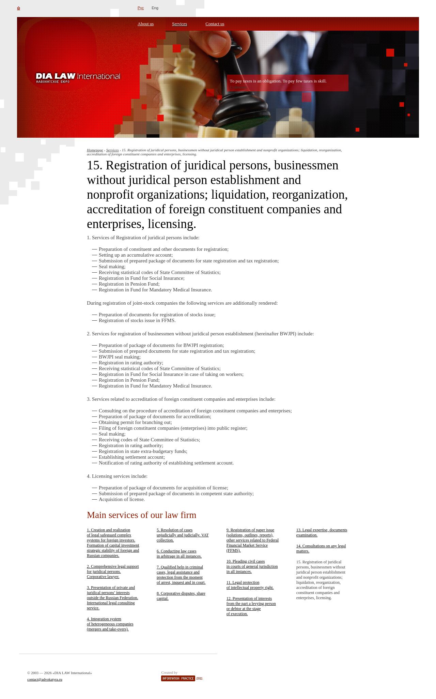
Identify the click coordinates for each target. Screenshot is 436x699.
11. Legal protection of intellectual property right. (250, 585)
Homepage (95, 150)
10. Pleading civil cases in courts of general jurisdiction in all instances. (252, 566)
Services (179, 23)
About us (146, 23)
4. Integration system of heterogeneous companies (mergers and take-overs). (110, 624)
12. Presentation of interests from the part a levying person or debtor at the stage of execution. (251, 606)
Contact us (214, 23)
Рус (141, 8)
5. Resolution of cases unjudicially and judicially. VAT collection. (183, 535)
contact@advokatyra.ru (44, 679)
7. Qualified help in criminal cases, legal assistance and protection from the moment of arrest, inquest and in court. (181, 575)
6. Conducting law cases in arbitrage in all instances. (179, 554)
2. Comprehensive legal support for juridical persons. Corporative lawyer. (113, 571)
